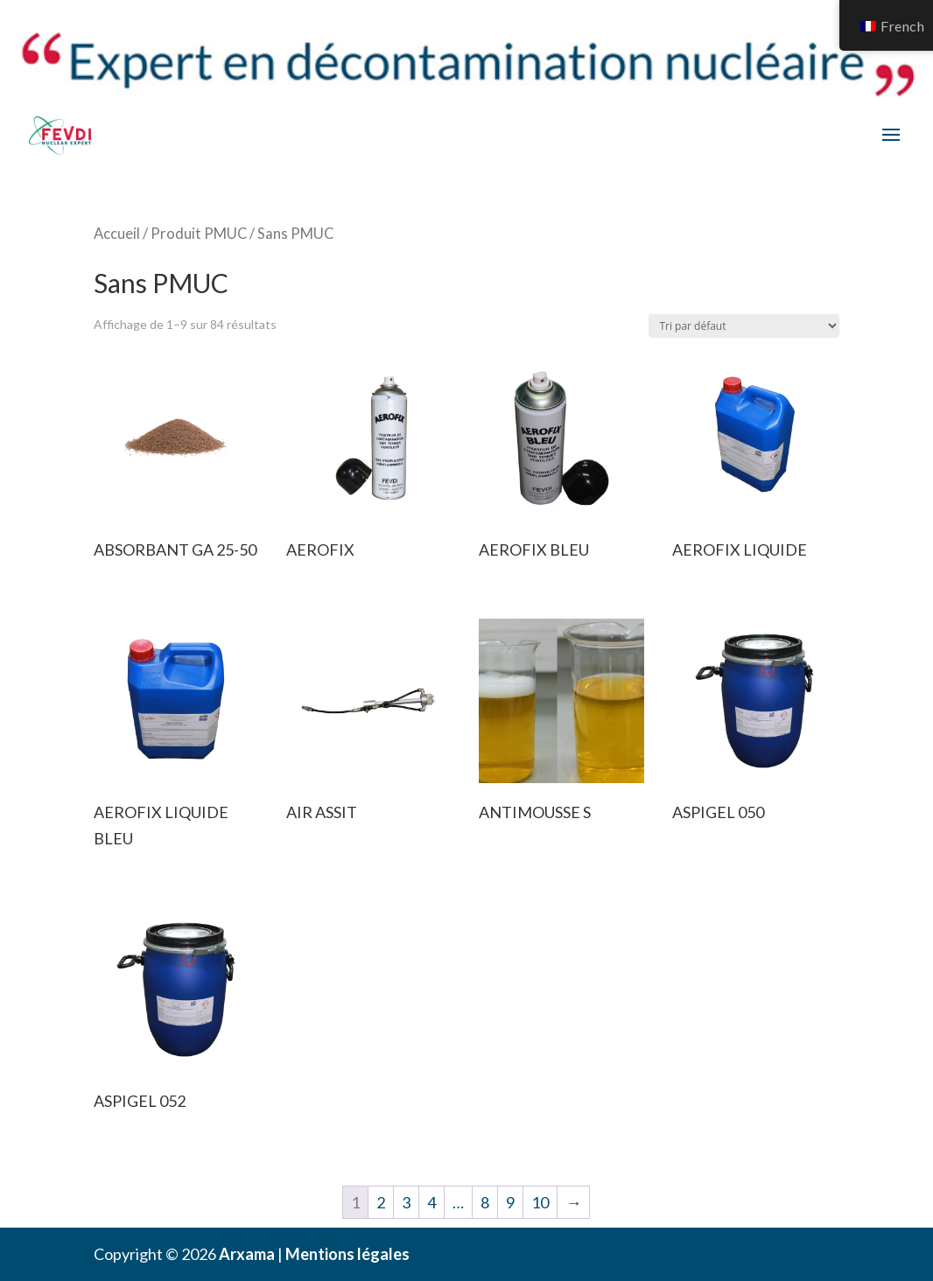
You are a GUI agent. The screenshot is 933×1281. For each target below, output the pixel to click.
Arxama (247, 1254)
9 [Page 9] (510, 1202)
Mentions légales (347, 1254)
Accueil (117, 233)
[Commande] (744, 326)
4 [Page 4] (431, 1202)
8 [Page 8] (485, 1202)
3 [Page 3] (406, 1202)
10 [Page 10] (540, 1202)
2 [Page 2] (380, 1202)
